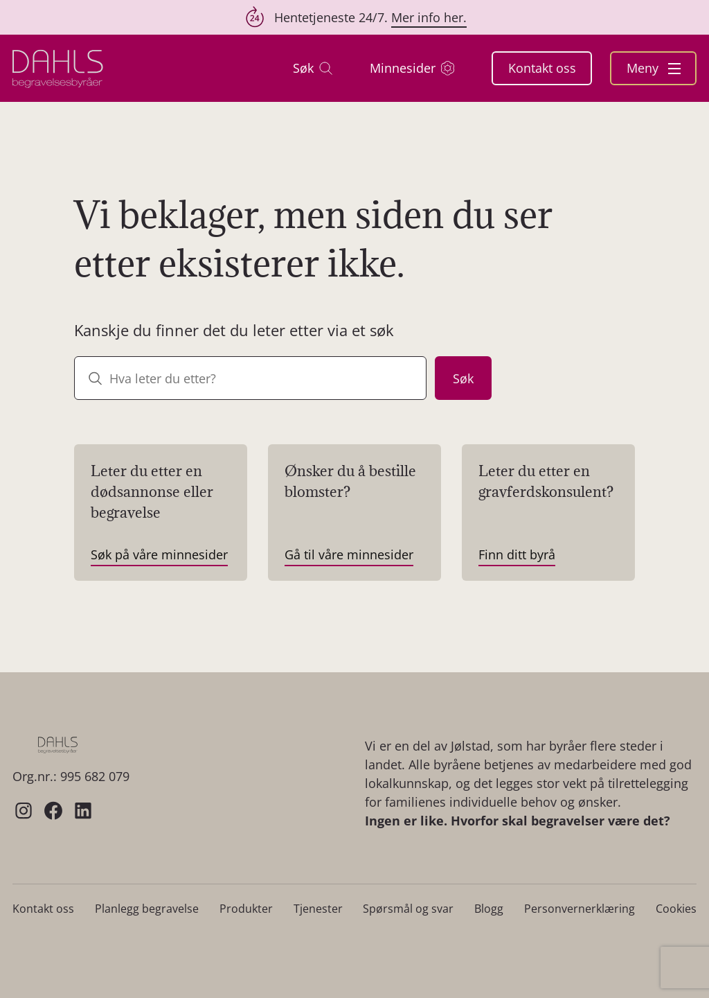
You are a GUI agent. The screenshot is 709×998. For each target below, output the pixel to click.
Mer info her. (429, 17)
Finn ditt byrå (516, 554)
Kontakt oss (542, 68)
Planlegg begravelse (147, 908)
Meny (654, 68)
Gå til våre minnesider (349, 554)
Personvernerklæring (579, 908)
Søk (312, 68)
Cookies (676, 908)
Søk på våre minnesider (159, 554)
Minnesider (412, 68)
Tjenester (318, 908)
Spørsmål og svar (408, 908)
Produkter (246, 908)
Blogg (488, 908)
